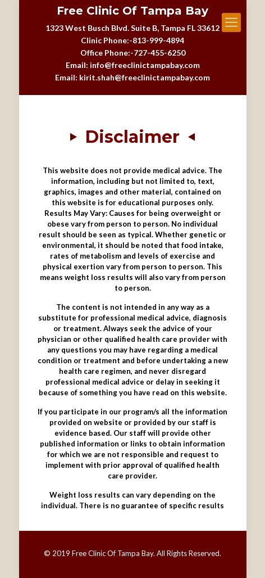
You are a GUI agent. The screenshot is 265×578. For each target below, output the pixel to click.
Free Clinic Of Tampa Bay (132, 11)
